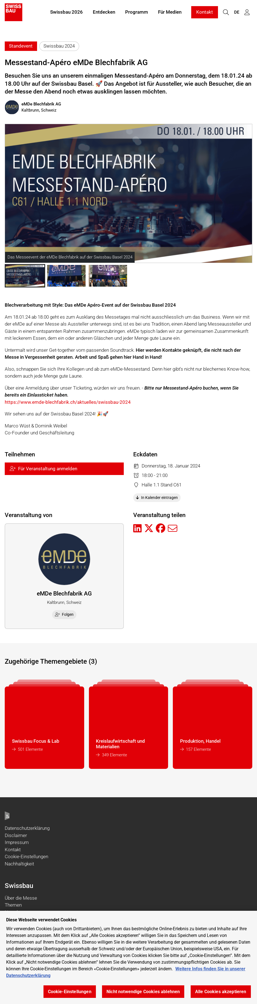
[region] (128, 957)
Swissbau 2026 (66, 13)
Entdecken (104, 13)
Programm (136, 13)
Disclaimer (16, 835)
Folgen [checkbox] (64, 614)
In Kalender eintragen (157, 497)
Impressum (17, 842)
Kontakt (204, 13)
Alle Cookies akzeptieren (220, 991)
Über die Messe (21, 898)
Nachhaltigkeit (19, 864)
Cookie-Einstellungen (26, 856)
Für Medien (169, 13)
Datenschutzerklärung (27, 828)
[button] (25, 275)
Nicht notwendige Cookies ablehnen (143, 991)
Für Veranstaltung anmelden (43, 468)
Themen (13, 905)
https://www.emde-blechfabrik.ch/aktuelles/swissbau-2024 (68, 402)
